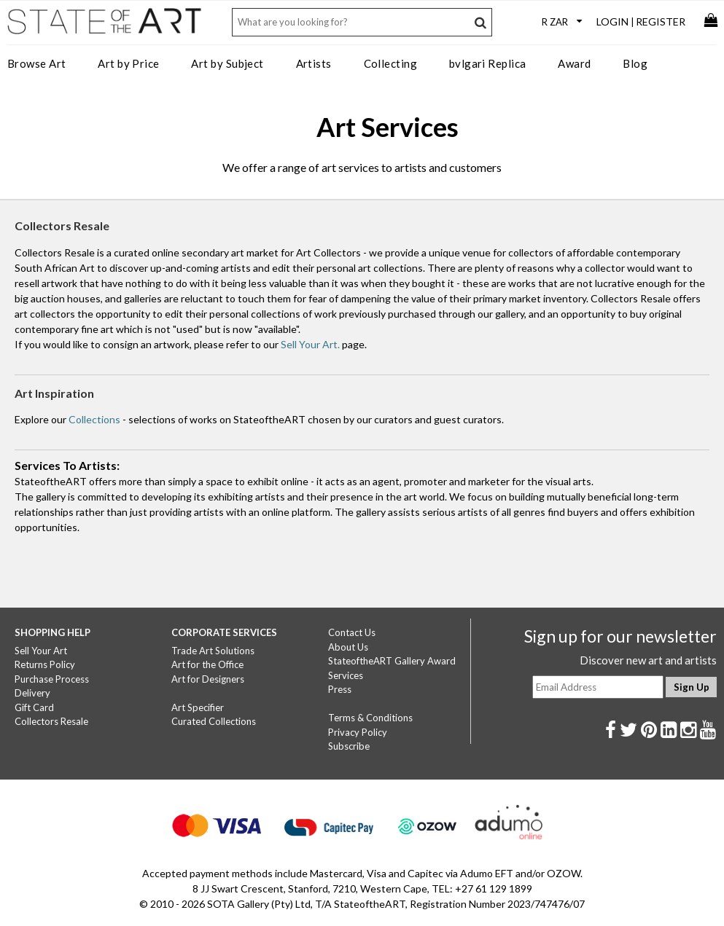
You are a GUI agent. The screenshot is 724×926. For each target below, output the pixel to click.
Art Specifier (197, 707)
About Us (348, 647)
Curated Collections (213, 721)
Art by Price (128, 63)
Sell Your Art (41, 650)
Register (660, 21)
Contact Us (351, 632)
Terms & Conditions (370, 717)
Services (345, 675)
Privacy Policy (357, 732)
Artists (314, 63)
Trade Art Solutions (212, 650)
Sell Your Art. (310, 344)
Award (574, 63)
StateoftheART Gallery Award (392, 661)
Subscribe (349, 746)
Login (612, 21)
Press (339, 689)
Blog (635, 63)
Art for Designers (207, 679)
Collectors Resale (51, 721)
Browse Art (36, 63)
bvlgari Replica (487, 63)
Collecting (391, 63)
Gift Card (34, 707)
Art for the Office (207, 664)
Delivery (32, 693)
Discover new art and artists (648, 660)
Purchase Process (52, 679)
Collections (94, 419)
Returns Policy (45, 664)
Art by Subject (227, 63)
